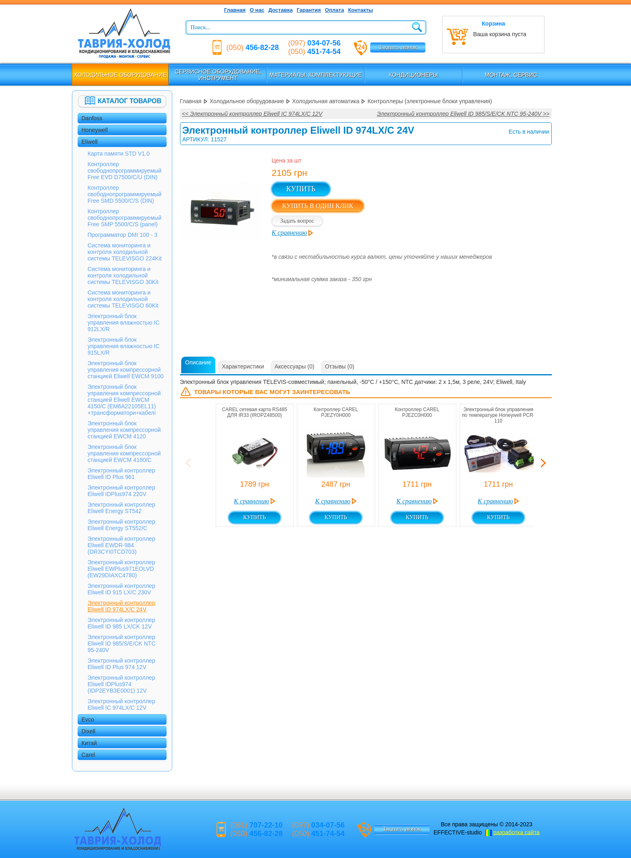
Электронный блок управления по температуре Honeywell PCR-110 (498, 415)
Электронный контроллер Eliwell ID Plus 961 (121, 473)
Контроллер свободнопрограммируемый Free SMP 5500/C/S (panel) (125, 218)
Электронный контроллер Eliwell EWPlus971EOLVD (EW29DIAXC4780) (121, 568)
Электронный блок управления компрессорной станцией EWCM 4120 (124, 430)
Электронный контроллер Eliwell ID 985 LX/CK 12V (121, 623)
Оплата (334, 10)
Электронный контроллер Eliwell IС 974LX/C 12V (121, 704)
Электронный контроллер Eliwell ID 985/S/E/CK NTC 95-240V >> (463, 113)
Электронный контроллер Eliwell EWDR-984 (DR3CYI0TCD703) (121, 545)
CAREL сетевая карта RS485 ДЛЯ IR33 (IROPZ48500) (254, 412)
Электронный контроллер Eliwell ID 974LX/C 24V (121, 606)
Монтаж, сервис (511, 75)
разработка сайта (516, 832)
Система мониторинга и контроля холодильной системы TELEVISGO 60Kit (123, 299)
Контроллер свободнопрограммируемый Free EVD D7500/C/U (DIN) (125, 170)
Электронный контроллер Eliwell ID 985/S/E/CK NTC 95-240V (122, 643)
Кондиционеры (413, 75)
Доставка (280, 10)
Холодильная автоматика (325, 101)
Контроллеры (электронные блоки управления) (429, 101)
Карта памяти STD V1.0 (119, 153)
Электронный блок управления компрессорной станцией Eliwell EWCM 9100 (126, 369)
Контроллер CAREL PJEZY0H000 (336, 412)
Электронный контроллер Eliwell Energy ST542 (121, 507)
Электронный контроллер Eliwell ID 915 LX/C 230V (121, 589)
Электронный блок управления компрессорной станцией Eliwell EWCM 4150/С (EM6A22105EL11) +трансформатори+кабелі (124, 400)
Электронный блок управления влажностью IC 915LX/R (124, 346)
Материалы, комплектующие (315, 75)
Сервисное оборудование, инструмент (218, 74)
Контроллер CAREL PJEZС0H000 (417, 412)
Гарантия (309, 10)
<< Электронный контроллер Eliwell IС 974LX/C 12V (252, 113)
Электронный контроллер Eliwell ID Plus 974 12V (121, 663)
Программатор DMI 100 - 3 (123, 235)
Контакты (360, 10)
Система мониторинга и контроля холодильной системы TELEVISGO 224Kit (125, 252)
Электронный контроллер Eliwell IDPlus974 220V (121, 490)
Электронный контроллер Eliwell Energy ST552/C (121, 524)
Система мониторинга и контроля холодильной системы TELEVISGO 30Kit (123, 275)
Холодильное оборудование (120, 75)
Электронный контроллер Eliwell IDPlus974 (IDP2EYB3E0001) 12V (121, 684)
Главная (235, 10)
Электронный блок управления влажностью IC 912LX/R (124, 322)
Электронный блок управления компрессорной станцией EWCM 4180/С (124, 453)
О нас (256, 10)
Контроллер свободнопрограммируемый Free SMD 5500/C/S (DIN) (125, 194)
